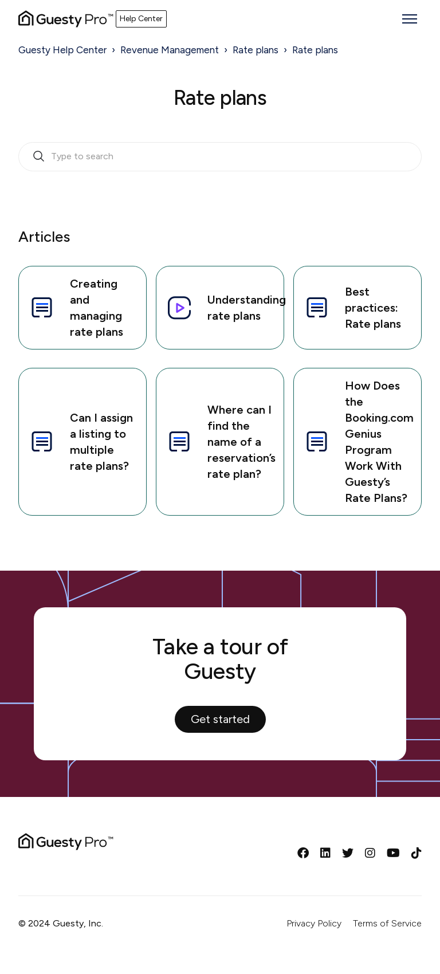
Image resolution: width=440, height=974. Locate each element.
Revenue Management (169, 50)
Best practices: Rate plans (352, 308)
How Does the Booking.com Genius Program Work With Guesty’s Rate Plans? (358, 442)
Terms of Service (387, 923)
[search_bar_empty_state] (220, 157)
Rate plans (255, 50)
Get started (220, 719)
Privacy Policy (313, 923)
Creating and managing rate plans (75, 308)
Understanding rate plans (225, 308)
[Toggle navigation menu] (410, 19)
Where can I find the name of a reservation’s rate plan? (221, 442)
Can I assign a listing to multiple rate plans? (80, 442)
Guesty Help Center (62, 50)
